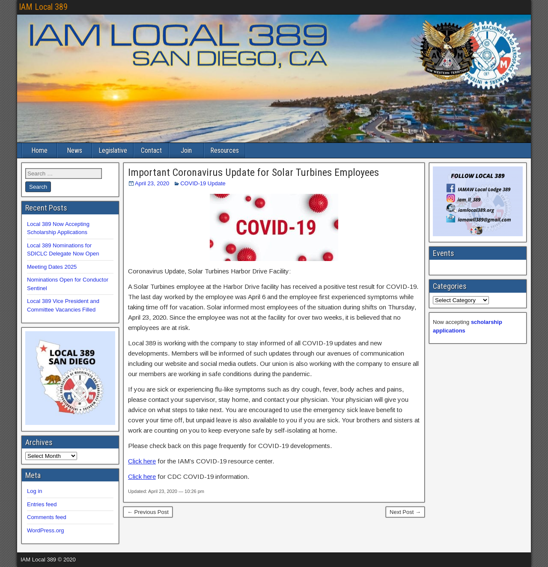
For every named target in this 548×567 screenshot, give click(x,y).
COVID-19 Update (203, 183)
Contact (151, 150)
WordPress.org (45, 530)
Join (186, 150)
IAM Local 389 (43, 7)
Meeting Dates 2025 (52, 267)
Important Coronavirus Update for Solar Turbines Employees (253, 172)
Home (39, 150)
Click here (142, 461)
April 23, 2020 (152, 183)
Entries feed (42, 504)
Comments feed (46, 517)
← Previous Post (148, 512)
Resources (224, 150)
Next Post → (405, 512)
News (74, 150)
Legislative (112, 150)
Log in (34, 491)
